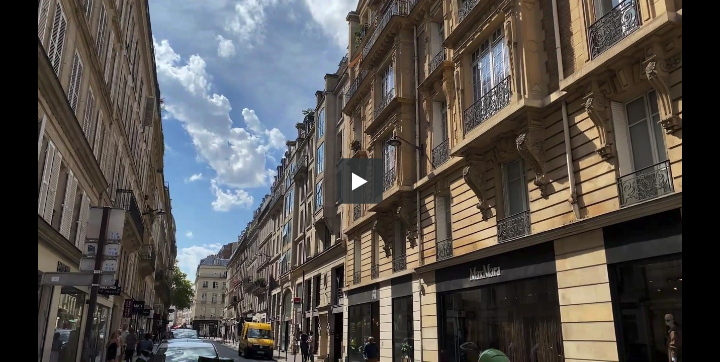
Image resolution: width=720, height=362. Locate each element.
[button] (360, 181)
